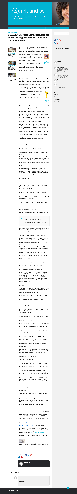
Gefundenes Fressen (12, 32)
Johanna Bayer (17, 43)
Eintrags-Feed (57, 99)
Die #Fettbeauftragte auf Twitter (60, 51)
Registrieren (57, 94)
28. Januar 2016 (24, 43)
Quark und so (15, 490)
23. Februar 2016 (23, 483)
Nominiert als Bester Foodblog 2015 (46, 101)
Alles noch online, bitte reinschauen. (37, 432)
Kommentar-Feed (58, 101)
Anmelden (57, 96)
